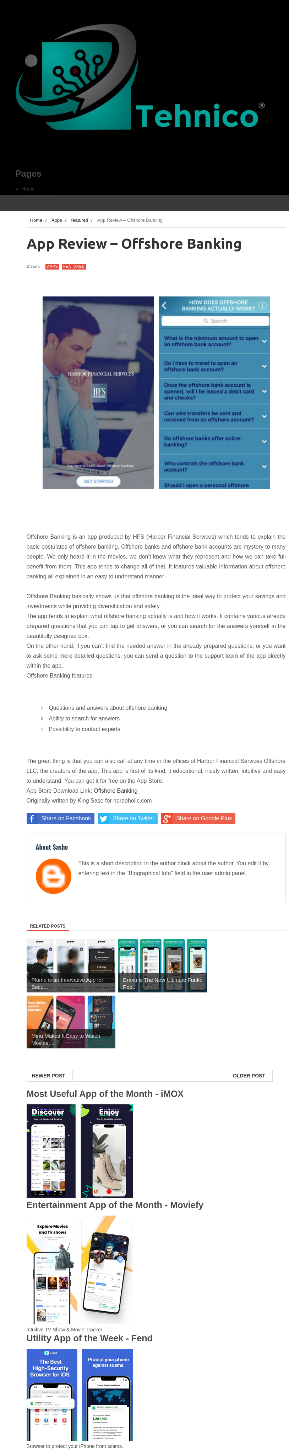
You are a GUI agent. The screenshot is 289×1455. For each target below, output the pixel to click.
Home (28, 189)
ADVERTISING (38, 198)
